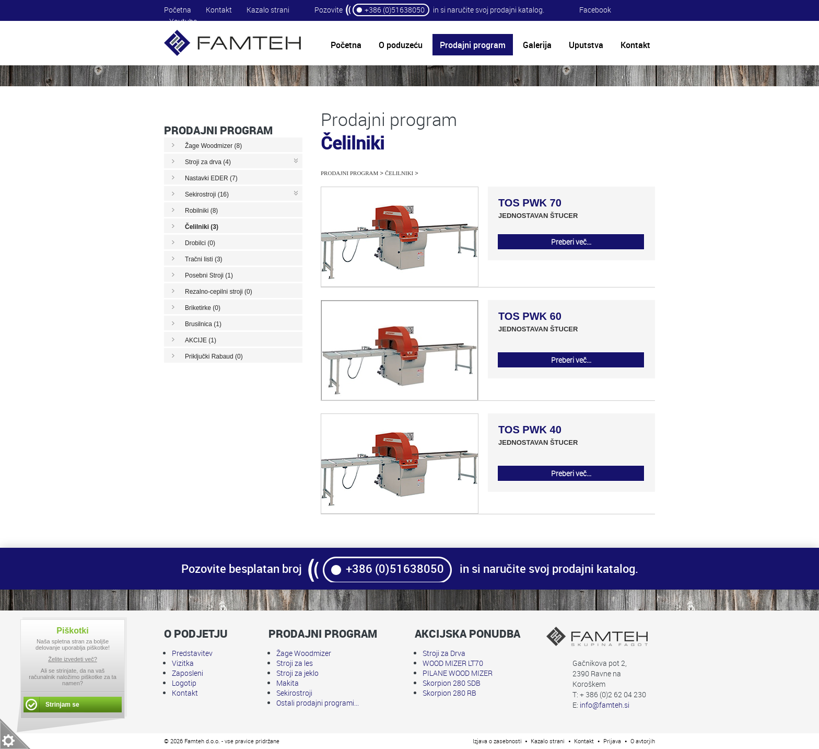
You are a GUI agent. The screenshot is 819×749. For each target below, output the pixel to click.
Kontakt (219, 10)
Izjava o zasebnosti (497, 741)
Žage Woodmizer (303, 653)
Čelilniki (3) (201, 227)
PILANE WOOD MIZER (458, 673)
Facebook (595, 10)
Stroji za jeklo (297, 673)
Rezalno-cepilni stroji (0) (218, 291)
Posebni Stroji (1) (209, 275)
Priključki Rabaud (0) (214, 356)
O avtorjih (642, 741)
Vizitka (183, 663)
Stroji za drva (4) (208, 162)
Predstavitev (192, 653)
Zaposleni (187, 673)
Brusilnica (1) (203, 324)
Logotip (184, 683)
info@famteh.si (604, 705)
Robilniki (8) (201, 210)
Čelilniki (399, 173)
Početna (177, 10)
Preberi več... (571, 242)
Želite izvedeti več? (72, 659)
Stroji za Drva (444, 653)
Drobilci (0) (200, 243)
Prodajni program (349, 173)
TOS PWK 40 (529, 429)
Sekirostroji (294, 693)
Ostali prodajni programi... (317, 703)
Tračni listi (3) (204, 259)
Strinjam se (62, 704)
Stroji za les (294, 663)
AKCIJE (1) (200, 340)
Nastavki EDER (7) (211, 178)
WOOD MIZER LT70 (453, 663)
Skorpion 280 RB (449, 693)
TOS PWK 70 (529, 203)
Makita (287, 683)
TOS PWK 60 (529, 316)
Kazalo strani (268, 10)
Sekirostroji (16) (207, 194)
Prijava (612, 741)
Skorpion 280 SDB (452, 683)
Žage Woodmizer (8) (213, 145)
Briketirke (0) (202, 308)
